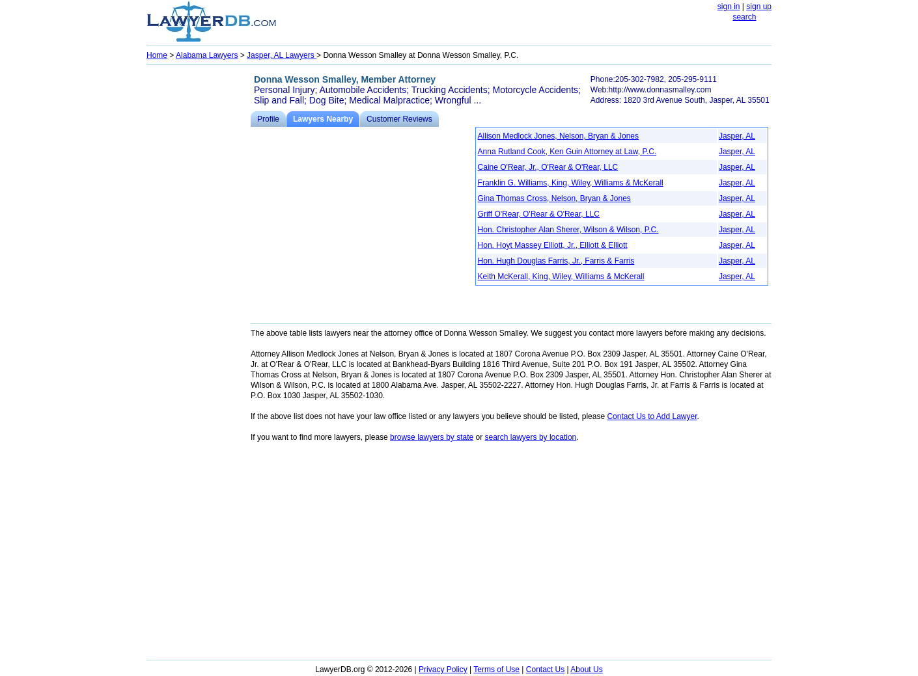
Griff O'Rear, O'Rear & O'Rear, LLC (539, 214)
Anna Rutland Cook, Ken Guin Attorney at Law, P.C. (567, 151)
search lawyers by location (531, 437)
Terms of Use (496, 669)
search (744, 16)
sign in (728, 6)
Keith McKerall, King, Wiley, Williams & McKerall (561, 276)
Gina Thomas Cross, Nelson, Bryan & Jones (554, 198)
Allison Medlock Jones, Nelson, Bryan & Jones (558, 136)
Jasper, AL (737, 136)
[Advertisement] (198, 264)
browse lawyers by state (431, 437)
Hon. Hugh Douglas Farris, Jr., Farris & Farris (556, 260)
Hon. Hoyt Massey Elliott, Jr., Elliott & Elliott (553, 245)
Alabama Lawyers (207, 55)
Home (156, 55)
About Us (586, 669)
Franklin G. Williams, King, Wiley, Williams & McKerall (570, 182)
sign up (759, 6)
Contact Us (545, 669)
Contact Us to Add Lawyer (652, 416)
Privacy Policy (443, 669)
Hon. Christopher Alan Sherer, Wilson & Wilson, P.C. (568, 229)
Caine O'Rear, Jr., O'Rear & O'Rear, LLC (548, 167)
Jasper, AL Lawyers (281, 55)
